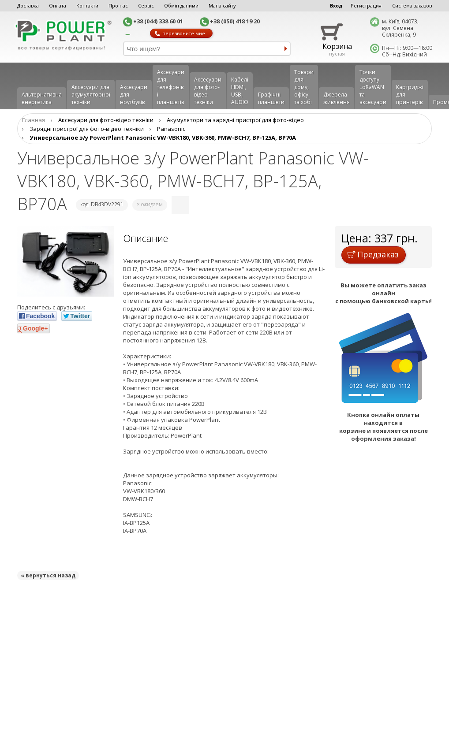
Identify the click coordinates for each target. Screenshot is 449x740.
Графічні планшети (271, 98)
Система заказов (412, 5)
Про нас (118, 5)
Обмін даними (181, 5)
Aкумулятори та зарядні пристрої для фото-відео (235, 120)
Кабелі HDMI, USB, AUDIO (239, 91)
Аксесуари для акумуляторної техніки (90, 94)
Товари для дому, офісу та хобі (304, 87)
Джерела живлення (336, 98)
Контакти (87, 5)
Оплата (57, 5)
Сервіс (146, 5)
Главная (33, 120)
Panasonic (171, 129)
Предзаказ (373, 254)
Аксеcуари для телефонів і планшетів (170, 87)
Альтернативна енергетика (42, 98)
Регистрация (366, 5)
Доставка (28, 5)
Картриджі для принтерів (409, 94)
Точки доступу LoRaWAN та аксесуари (372, 87)
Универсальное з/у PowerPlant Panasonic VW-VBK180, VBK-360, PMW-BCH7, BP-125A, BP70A (163, 137)
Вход (336, 5)
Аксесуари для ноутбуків (133, 94)
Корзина (337, 46)
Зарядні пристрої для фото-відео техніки (87, 129)
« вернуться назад (48, 575)
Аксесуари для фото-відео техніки (207, 91)
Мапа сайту (222, 5)
